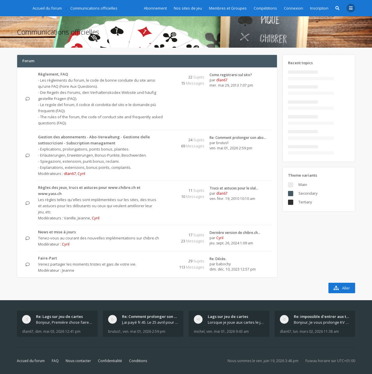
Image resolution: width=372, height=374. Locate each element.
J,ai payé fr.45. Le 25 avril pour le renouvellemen (150, 322)
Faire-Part (47, 258)
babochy (223, 264)
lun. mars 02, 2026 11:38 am (316, 331)
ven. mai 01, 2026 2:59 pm (144, 331)
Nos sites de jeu (188, 8)
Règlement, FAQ (53, 74)
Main (302, 184)
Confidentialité (110, 360)
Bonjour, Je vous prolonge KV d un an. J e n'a (322, 322)
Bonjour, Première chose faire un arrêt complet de (64, 322)
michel (199, 331)
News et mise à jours (57, 232)
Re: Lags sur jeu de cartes (59, 316)
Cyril (81, 173)
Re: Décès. (218, 258)
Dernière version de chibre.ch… (235, 232)
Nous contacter (78, 360)
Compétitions (265, 8)
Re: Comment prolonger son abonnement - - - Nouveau (150, 316)
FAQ (55, 360)
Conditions (138, 360)
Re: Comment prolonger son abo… (238, 137)
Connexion (293, 8)
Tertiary (305, 202)
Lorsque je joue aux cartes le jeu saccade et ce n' (236, 322)
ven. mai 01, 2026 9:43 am (227, 331)
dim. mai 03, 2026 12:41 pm (58, 331)
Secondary (308, 193)
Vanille (70, 218)
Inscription (319, 8)
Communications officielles (58, 32)
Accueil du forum (31, 360)
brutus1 (222, 142)
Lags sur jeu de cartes (228, 316)
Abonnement (155, 8)
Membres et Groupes (228, 8)
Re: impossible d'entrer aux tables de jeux (322, 316)
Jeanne (84, 218)
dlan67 (222, 80)
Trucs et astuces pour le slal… (234, 188)
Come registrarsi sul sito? (231, 74)
